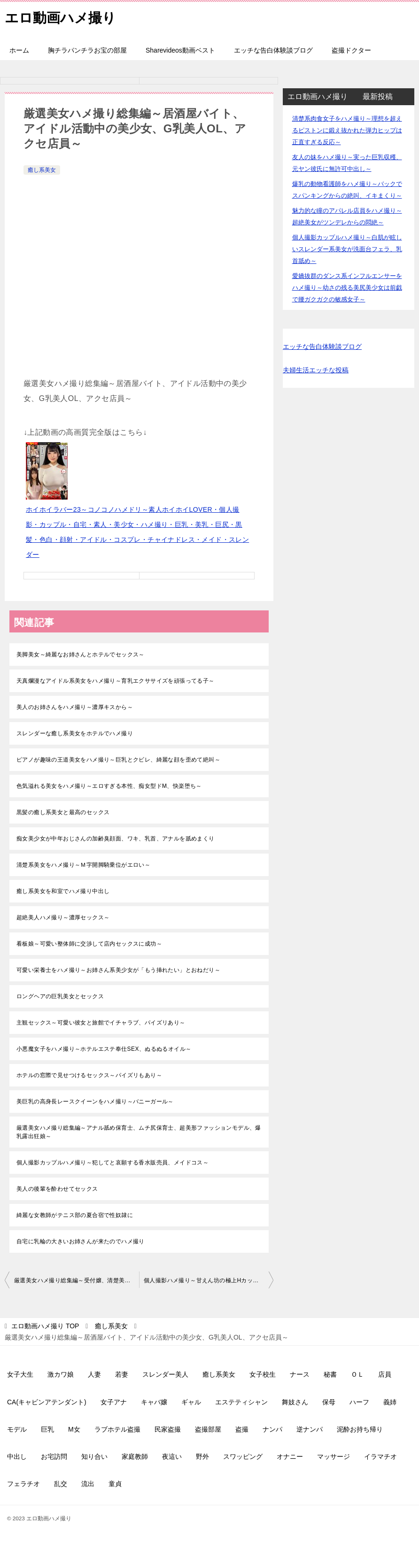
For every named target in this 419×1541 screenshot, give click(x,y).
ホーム (19, 50)
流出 (87, 1483)
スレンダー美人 (165, 1374)
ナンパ (272, 1429)
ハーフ (359, 1402)
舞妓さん (295, 1402)
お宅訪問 (54, 1456)
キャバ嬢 (154, 1402)
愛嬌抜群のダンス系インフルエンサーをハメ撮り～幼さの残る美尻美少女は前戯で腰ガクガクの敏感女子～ (347, 287)
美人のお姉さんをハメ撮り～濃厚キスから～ (74, 707)
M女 (74, 1429)
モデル (17, 1429)
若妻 (121, 1374)
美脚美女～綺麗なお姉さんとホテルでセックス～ (80, 654)
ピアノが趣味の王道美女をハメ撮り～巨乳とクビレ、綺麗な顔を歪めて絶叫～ (118, 759)
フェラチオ (23, 1483)
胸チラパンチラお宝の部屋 (87, 50)
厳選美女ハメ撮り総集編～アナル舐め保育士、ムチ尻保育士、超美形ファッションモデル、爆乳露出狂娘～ (138, 1132)
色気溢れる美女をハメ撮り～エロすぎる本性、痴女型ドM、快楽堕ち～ (109, 786)
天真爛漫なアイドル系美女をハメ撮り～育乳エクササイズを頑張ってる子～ (115, 681)
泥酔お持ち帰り (360, 1429)
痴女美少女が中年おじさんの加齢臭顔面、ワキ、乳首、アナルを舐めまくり (115, 838)
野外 (202, 1456)
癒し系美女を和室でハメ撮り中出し (62, 891)
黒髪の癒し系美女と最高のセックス (62, 812)
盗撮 (241, 1429)
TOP (45, 1326)
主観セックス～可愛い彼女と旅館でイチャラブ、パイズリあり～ (101, 1022)
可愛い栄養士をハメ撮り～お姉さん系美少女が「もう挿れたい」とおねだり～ (118, 970)
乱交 (60, 1483)
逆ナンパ (309, 1429)
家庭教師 (135, 1456)
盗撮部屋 (208, 1429)
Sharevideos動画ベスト (180, 50)
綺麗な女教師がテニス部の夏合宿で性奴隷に (74, 1215)
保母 (328, 1402)
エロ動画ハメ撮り (62, 16)
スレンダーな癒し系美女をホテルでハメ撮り (74, 733)
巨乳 (47, 1429)
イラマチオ (380, 1456)
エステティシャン (241, 1402)
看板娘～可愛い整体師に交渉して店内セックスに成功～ (89, 943)
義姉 (389, 1402)
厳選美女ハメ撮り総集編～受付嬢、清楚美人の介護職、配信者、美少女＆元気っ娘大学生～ (76, 1280)
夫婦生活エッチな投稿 (316, 370)
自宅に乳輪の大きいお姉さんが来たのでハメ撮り (80, 1241)
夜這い (172, 1456)
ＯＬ (357, 1374)
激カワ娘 (60, 1374)
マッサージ (333, 1456)
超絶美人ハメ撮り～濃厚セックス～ (62, 917)
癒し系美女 (42, 170)
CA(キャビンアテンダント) (46, 1402)
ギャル (191, 1402)
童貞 (115, 1483)
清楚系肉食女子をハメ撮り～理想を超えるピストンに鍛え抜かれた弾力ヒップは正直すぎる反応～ (347, 130)
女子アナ (114, 1402)
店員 (384, 1374)
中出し (17, 1456)
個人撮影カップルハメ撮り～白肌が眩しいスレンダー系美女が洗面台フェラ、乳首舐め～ (347, 249)
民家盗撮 (168, 1429)
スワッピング (243, 1456)
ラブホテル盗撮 (117, 1429)
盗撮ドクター (351, 50)
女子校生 (262, 1374)
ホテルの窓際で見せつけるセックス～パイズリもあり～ (89, 1075)
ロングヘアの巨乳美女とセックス (60, 996)
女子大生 (20, 1374)
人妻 (94, 1374)
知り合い (94, 1456)
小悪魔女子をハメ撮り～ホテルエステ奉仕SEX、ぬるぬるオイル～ (103, 1049)
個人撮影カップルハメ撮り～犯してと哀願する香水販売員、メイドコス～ (112, 1162)
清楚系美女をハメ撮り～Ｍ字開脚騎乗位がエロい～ (83, 865)
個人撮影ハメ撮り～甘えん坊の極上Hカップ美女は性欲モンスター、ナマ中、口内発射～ (208, 1280)
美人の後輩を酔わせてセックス (57, 1189)
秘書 (330, 1374)
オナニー (290, 1456)
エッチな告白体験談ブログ (273, 50)
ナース (300, 1374)
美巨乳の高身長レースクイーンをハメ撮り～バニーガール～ (95, 1101)
